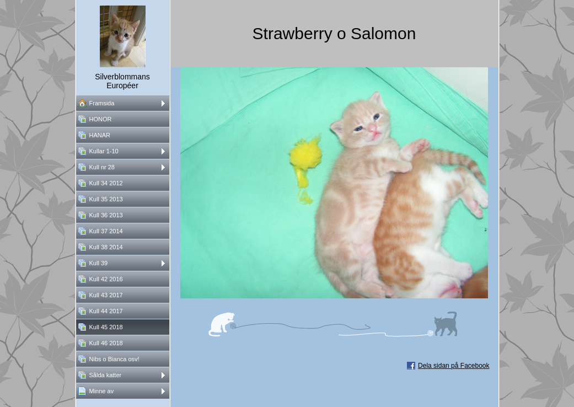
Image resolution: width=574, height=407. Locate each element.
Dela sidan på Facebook (453, 365)
